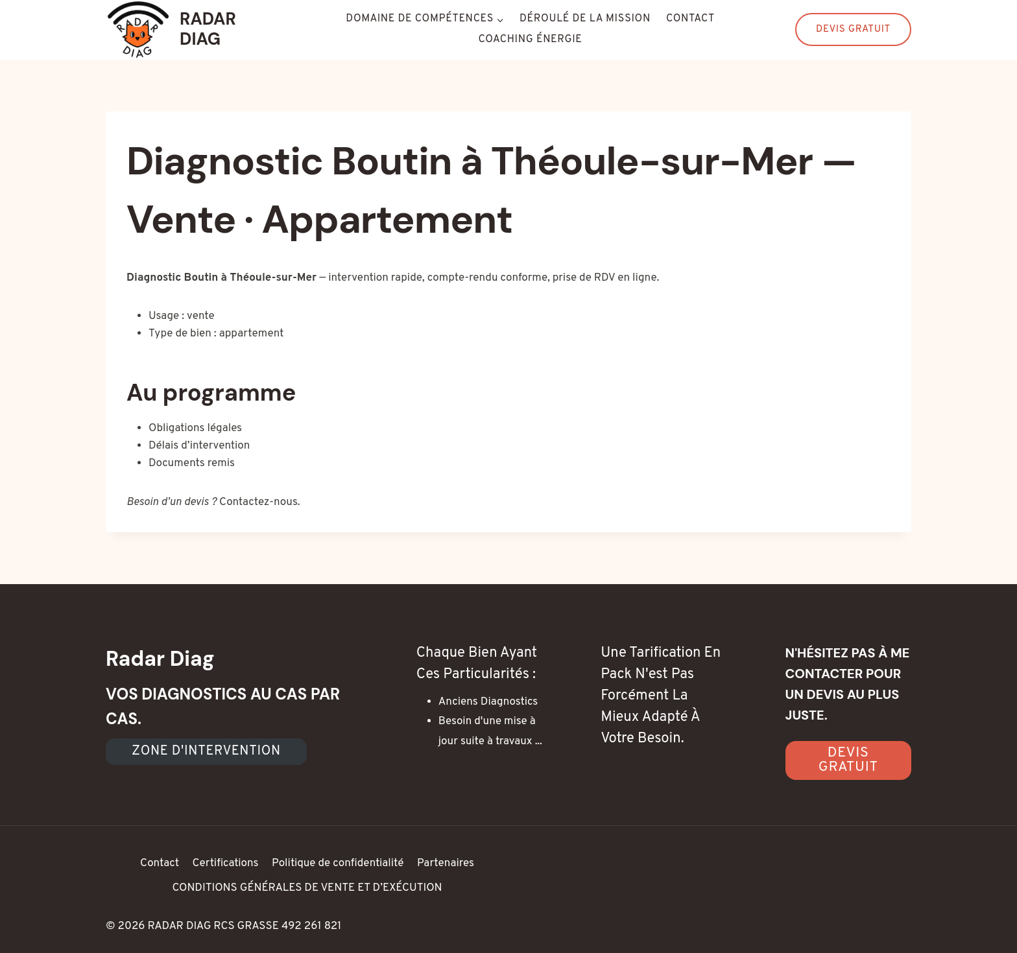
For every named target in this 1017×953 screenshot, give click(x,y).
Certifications (225, 863)
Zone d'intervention (206, 751)
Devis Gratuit (853, 29)
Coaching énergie (530, 39)
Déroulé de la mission (585, 18)
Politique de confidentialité (338, 863)
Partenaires (445, 863)
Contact (690, 18)
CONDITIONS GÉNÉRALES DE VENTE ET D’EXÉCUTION (307, 888)
